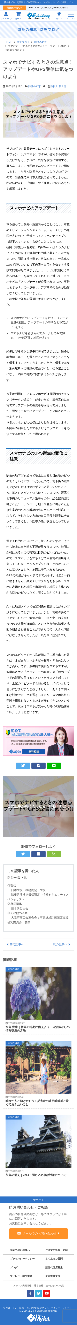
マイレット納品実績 (21, 1276)
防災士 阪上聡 (58, 86)
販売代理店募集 (54, 1267)
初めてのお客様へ (20, 1250)
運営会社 (38, 1285)
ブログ (13, 1267)
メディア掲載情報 (22, 1285)
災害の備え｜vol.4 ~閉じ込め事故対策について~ (37, 1175)
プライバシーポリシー (22, 1258)
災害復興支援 (52, 1276)
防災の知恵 (27, 30)
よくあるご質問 (54, 1258)
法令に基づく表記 (55, 1285)
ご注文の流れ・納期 (56, 1250)
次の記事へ (60, 944)
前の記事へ (17, 944)
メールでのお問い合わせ (39, 1233)
